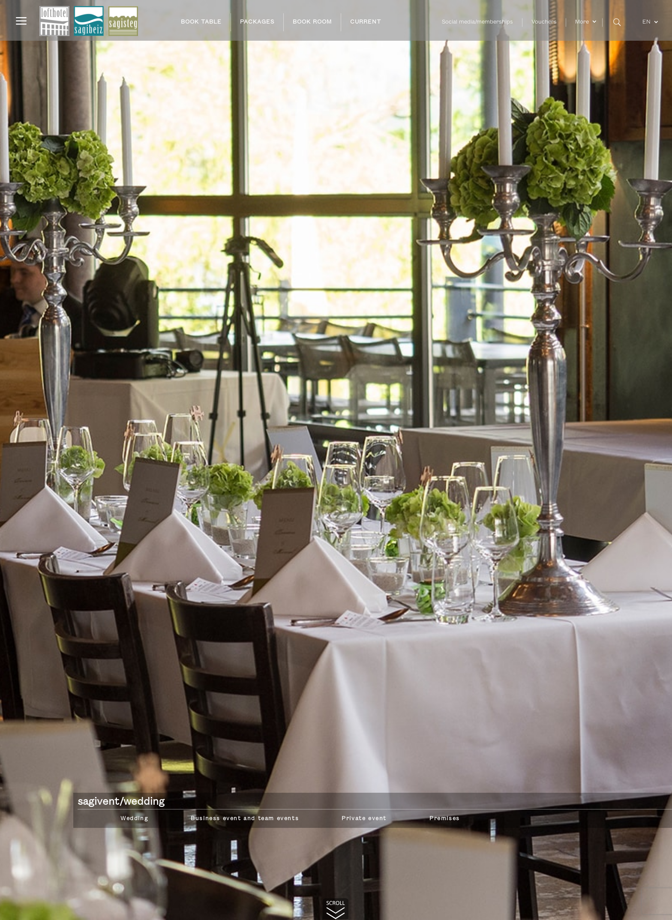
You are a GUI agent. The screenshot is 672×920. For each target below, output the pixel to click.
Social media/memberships (477, 22)
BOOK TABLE (201, 22)
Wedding (134, 818)
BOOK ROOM (312, 22)
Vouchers (544, 22)
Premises (444, 818)
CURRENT (365, 22)
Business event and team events (245, 818)
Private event (364, 818)
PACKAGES (257, 22)
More (582, 22)
